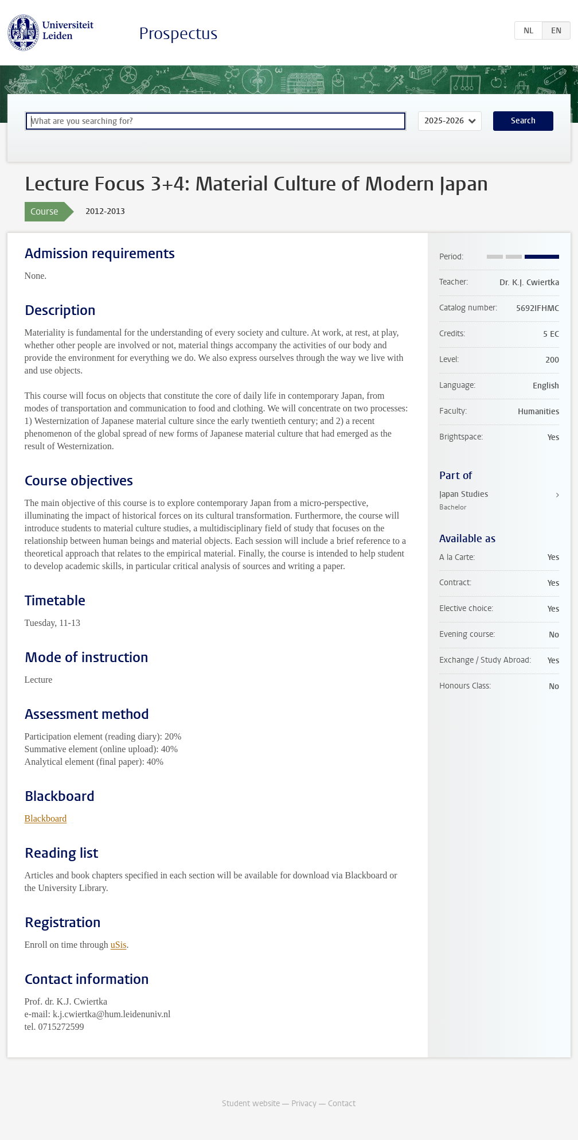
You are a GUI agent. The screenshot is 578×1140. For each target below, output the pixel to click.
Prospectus (178, 33)
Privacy (304, 1103)
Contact (342, 1103)
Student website (251, 1103)
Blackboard (46, 818)
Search (523, 120)
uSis (119, 945)
